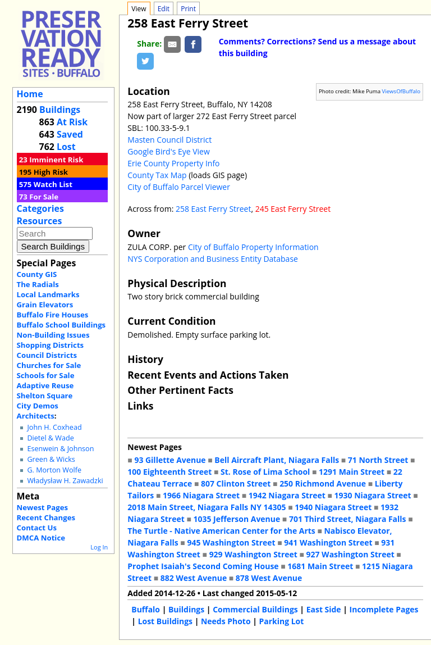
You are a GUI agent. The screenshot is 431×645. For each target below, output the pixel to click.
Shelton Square (45, 395)
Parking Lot (281, 621)
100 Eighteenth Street (169, 471)
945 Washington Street (231, 542)
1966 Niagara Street (201, 495)
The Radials (38, 284)
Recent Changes (46, 517)
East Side (323, 609)
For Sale (43, 197)
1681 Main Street (320, 566)
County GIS (37, 274)
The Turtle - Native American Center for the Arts (221, 530)
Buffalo (145, 609)
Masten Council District (169, 139)
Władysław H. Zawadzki (65, 480)
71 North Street (378, 460)
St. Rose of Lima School (265, 471)
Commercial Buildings (255, 609)
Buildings (59, 109)
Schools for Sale (46, 375)
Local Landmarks (48, 294)
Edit (163, 8)
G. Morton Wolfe (54, 470)
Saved (70, 134)
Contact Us (37, 528)
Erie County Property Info (173, 163)
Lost (66, 146)
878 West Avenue (269, 578)
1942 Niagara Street (287, 495)
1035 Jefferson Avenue (237, 519)
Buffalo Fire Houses (53, 315)
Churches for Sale (49, 365)
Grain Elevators (45, 304)
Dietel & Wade (50, 438)
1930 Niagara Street (372, 495)
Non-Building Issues (53, 335)
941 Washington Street (328, 542)
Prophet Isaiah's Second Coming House (202, 566)
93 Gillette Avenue (169, 460)
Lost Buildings (165, 621)
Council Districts (47, 355)
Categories (40, 208)
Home (30, 94)
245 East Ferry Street (293, 208)
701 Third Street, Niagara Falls (347, 519)
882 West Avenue (194, 578)
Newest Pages (42, 507)
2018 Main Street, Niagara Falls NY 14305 (206, 507)
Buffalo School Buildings (61, 325)
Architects (35, 416)
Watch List (53, 184)
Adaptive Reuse (45, 385)
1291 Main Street (351, 471)
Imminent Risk (56, 160)
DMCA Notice (41, 538)
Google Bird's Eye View (168, 151)
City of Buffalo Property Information (253, 247)
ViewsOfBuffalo (401, 91)
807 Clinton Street (235, 483)
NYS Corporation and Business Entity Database (212, 258)
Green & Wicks (51, 459)
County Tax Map (156, 175)
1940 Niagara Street (333, 507)
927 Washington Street (350, 554)
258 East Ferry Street (213, 208)
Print (188, 8)
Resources (39, 221)
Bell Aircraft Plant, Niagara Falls (276, 460)
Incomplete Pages (384, 609)
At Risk (72, 122)
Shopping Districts (50, 345)
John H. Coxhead (54, 427)
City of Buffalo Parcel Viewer (178, 186)
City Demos (37, 406)
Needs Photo (226, 621)
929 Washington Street (253, 554)
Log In (99, 547)
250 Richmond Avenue (322, 483)
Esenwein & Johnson (60, 448)
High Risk (51, 172)
